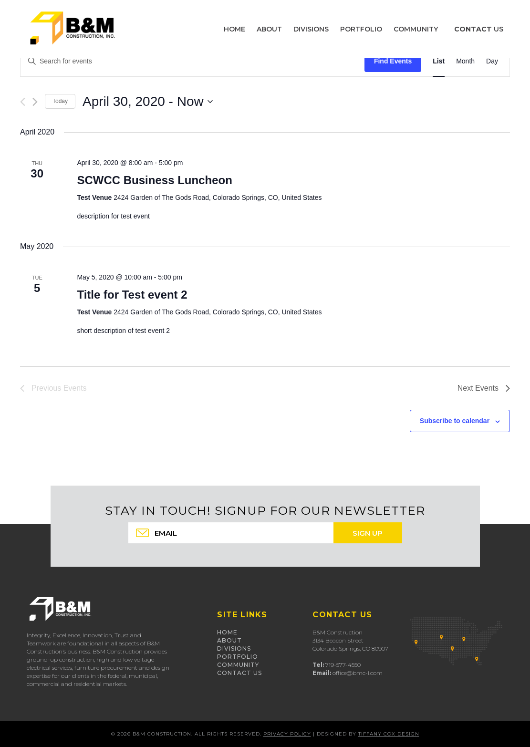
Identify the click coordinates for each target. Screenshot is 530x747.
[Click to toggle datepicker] (148, 101)
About (229, 640)
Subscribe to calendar (454, 421)
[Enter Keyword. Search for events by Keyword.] (192, 61)
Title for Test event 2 (132, 294)
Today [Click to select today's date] (60, 101)
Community (238, 664)
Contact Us (239, 672)
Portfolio (237, 656)
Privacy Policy (287, 734)
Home (227, 632)
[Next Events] (35, 101)
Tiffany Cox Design (388, 734)
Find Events (393, 61)
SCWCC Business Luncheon (154, 180)
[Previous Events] (22, 101)
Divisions (234, 648)
